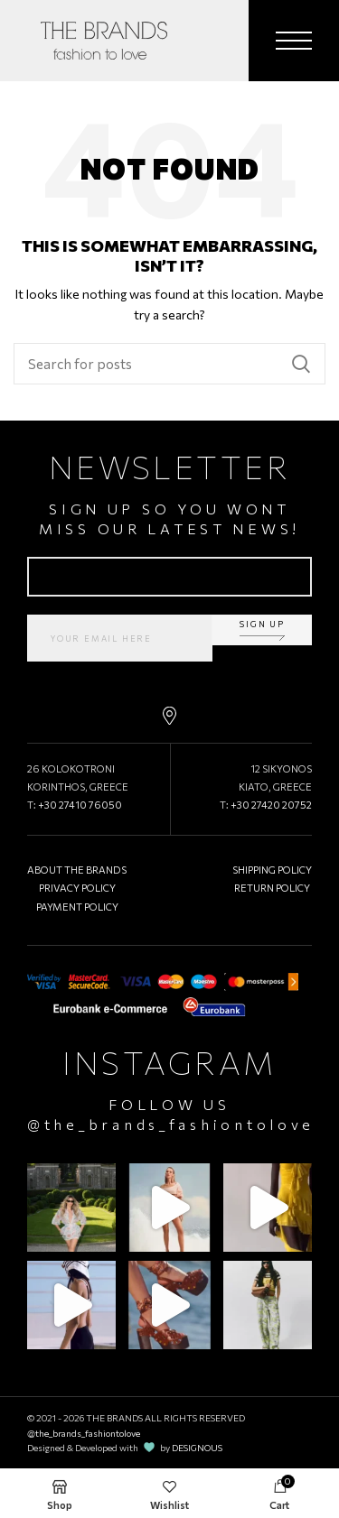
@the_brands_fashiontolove (171, 1124)
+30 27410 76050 (80, 804)
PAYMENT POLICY (77, 906)
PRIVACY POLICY (77, 887)
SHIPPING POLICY (272, 869)
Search (301, 363)
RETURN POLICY (272, 887)
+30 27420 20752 (271, 804)
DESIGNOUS (197, 1447)
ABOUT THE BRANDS (77, 869)
